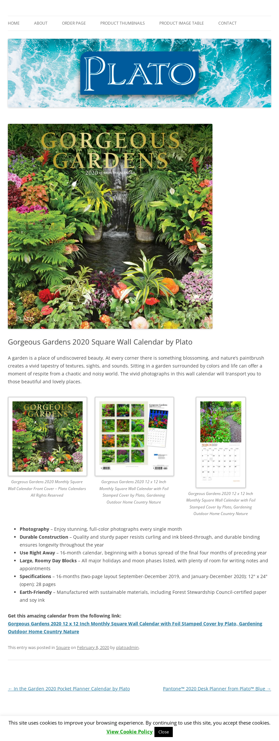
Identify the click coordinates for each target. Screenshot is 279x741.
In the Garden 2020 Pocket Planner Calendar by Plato (69, 688)
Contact (227, 23)
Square (63, 647)
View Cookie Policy (130, 731)
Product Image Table (181, 23)
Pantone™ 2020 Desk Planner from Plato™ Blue (217, 688)
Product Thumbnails (122, 23)
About (41, 23)
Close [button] (163, 732)
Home (14, 23)
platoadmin (127, 647)
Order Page (74, 23)
